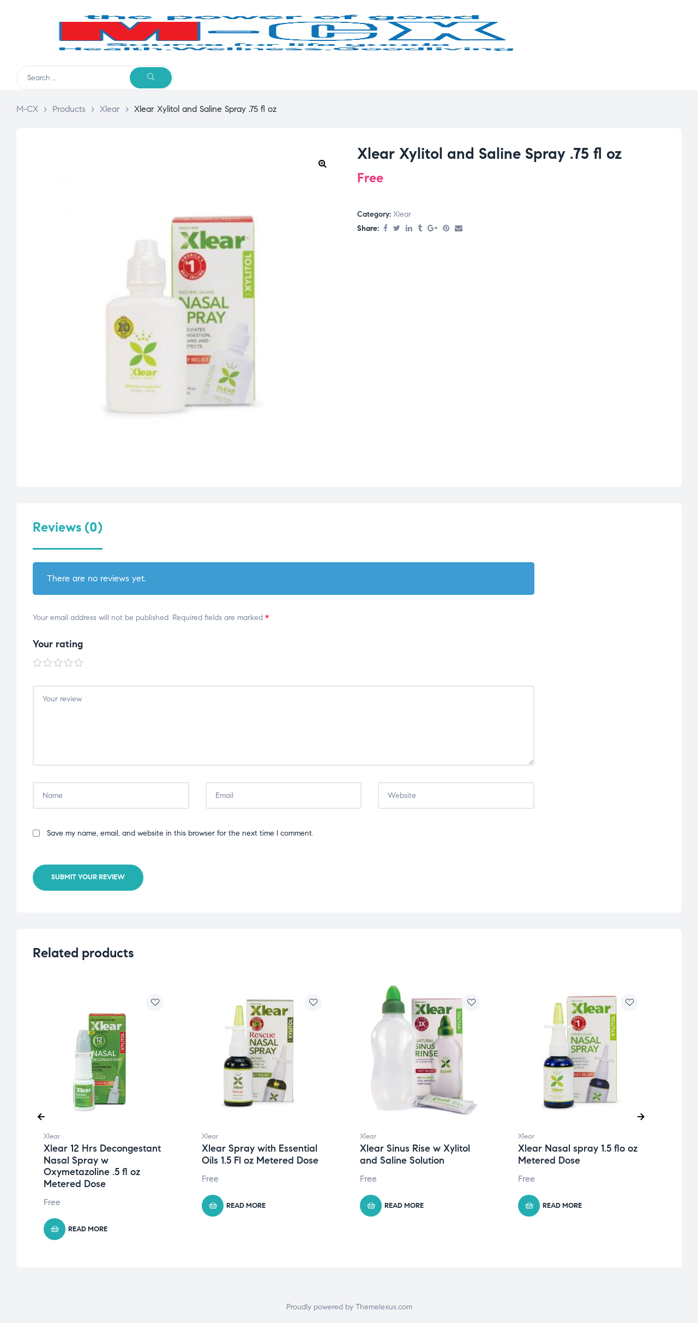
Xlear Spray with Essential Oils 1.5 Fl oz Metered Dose (260, 1154)
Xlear (402, 214)
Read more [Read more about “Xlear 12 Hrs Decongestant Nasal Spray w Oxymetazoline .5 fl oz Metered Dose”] (87, 1229)
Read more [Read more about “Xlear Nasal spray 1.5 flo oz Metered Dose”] (562, 1205)
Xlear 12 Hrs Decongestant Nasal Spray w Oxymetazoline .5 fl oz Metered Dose (102, 1166)
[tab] (68, 534)
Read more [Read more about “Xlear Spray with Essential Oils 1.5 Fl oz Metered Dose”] (246, 1205)
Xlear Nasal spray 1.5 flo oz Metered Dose (577, 1154)
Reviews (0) (68, 527)
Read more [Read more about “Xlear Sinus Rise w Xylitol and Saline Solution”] (404, 1205)
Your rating (58, 644)
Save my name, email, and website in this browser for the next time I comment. (180, 833)
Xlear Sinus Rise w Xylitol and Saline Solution (415, 1154)
